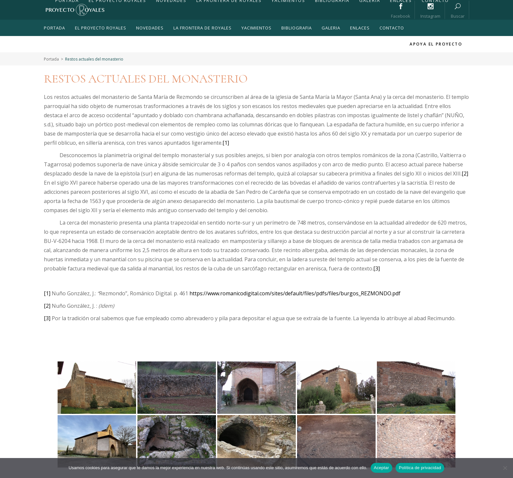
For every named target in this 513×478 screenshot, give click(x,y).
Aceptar (381, 467)
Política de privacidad (420, 467)
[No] (505, 468)
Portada (51, 59)
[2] (465, 173)
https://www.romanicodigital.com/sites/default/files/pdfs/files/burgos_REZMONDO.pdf (294, 293)
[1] (225, 142)
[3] (376, 268)
